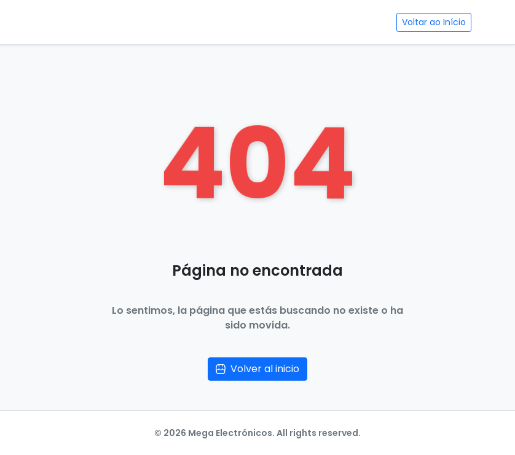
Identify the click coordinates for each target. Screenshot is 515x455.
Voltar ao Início (434, 22)
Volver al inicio (257, 369)
